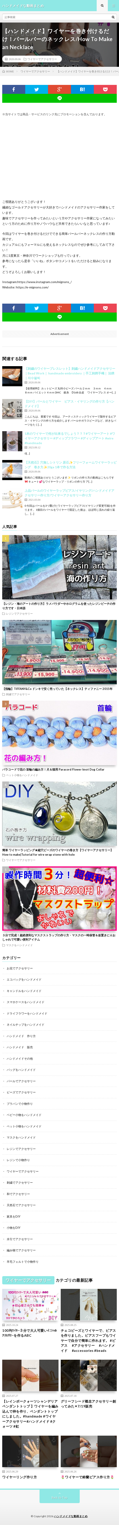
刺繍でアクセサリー (18, 694)
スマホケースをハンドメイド (25, 1002)
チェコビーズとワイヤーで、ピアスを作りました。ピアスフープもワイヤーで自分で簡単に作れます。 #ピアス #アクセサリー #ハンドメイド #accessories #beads (88, 1340)
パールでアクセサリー (21, 1081)
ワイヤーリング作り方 (19, 1477)
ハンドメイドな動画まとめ (71, 1516)
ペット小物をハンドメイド (22, 775)
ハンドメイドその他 (20, 1058)
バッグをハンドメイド (21, 1069)
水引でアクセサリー (20, 1239)
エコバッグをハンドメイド (24, 979)
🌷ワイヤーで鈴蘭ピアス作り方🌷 (88, 1477)
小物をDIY (13, 1227)
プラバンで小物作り (20, 1103)
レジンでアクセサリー (19, 613)
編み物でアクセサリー (21, 1250)
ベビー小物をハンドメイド (24, 1115)
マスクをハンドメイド (19, 945)
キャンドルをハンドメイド (24, 991)
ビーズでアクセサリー (21, 1092)
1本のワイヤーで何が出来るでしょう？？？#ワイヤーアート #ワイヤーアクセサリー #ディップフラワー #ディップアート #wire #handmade (70, 438)
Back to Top (59, 1497)
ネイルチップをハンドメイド (25, 1024)
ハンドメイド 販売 (20, 1047)
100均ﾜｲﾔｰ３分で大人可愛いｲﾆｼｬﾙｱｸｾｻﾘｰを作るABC (29, 1333)
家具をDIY (13, 1216)
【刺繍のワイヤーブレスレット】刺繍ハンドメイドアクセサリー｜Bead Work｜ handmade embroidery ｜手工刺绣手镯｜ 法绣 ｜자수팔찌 (70, 373)
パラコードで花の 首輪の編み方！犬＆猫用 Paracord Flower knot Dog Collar (53, 769)
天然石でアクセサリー (21, 1205)
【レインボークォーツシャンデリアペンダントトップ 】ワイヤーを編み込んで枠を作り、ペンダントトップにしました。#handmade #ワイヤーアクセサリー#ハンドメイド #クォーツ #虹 (30, 1413)
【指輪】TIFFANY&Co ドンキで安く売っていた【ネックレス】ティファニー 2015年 (57, 689)
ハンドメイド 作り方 (21, 1036)
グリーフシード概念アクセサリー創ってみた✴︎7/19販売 (88, 1403)
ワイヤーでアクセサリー (42, 59)
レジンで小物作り (18, 1160)
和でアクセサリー (18, 1194)
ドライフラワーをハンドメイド (27, 1013)
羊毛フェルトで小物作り (23, 1261)
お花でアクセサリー (20, 968)
